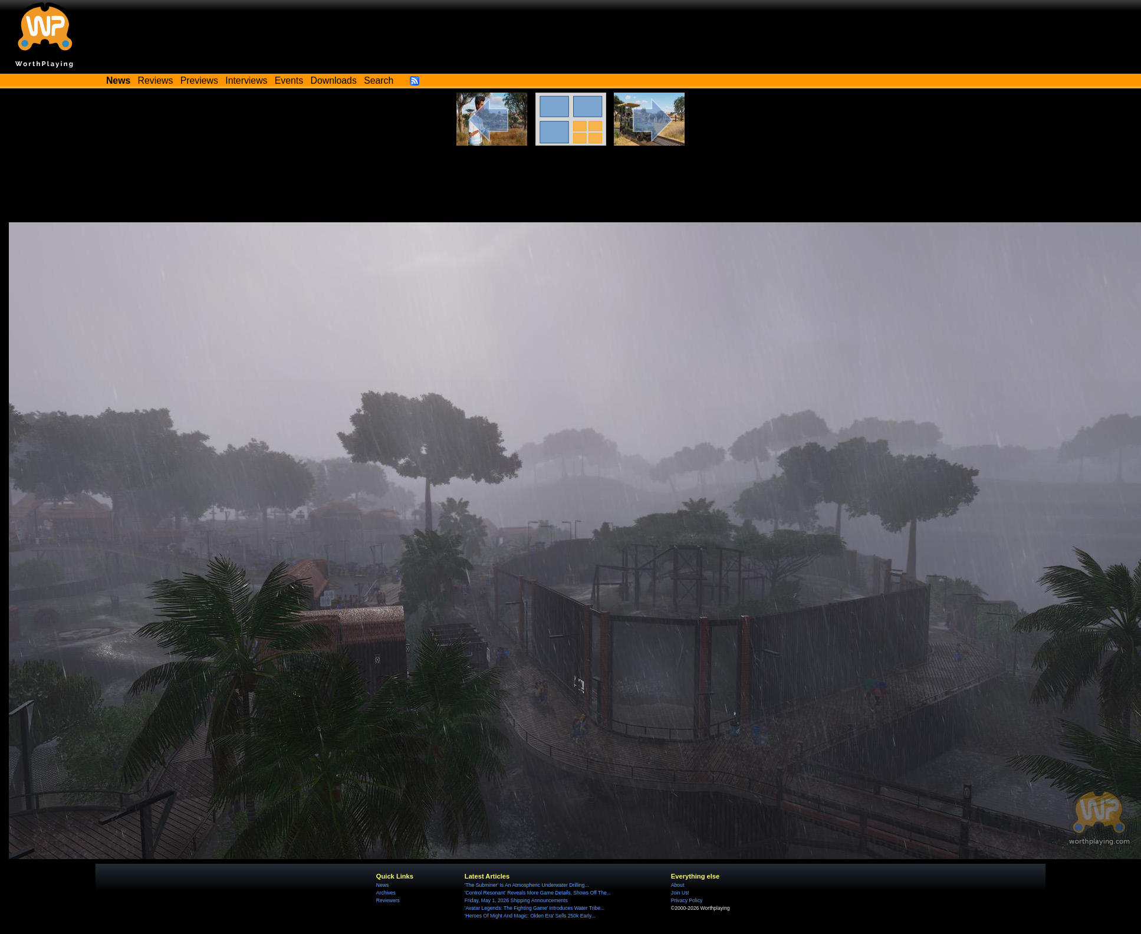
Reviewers (388, 900)
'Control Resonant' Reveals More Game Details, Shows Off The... (538, 893)
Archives (386, 893)
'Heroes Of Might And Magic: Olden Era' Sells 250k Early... (530, 916)
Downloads (334, 80)
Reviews (155, 80)
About (677, 885)
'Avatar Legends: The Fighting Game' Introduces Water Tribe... (534, 908)
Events (289, 80)
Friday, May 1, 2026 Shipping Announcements (516, 900)
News (382, 885)
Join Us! (680, 893)
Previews (199, 80)
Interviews (246, 80)
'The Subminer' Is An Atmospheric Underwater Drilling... (527, 885)
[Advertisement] (571, 189)
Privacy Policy (686, 900)
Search (378, 80)
